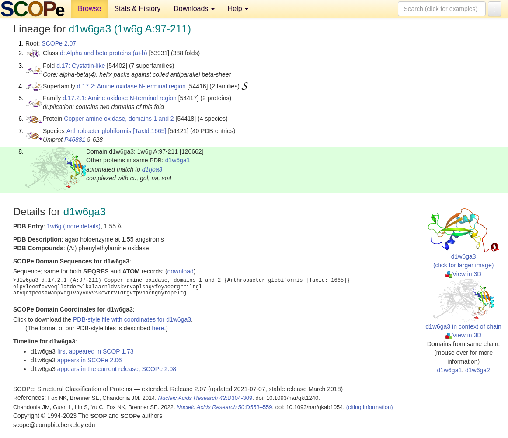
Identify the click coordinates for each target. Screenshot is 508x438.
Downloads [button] (194, 8)
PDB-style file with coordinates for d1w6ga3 (132, 319)
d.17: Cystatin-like (80, 65)
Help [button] (238, 8)
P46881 (74, 139)
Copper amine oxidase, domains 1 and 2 (119, 118)
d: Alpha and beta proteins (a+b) (103, 52)
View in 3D (463, 273)
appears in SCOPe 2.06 (89, 360)
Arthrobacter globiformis (99, 130)
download (180, 271)
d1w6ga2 (477, 370)
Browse (89, 8)
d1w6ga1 (177, 160)
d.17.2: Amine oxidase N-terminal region (131, 86)
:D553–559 (224, 407)
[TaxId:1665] (149, 130)
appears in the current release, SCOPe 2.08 (116, 368)
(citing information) (369, 407)
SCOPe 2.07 (59, 43)
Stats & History (137, 8)
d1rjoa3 (152, 169)
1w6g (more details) (74, 226)
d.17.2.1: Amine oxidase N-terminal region (120, 98)
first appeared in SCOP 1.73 (95, 351)
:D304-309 (205, 398)
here (158, 328)
